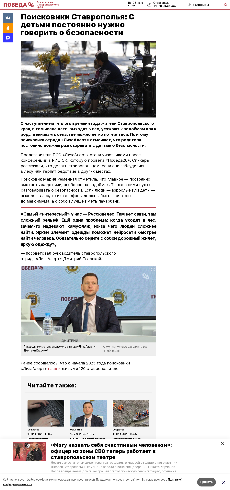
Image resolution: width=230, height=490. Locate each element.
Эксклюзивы (198, 5)
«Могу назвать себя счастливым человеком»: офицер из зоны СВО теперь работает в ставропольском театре (111, 451)
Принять (206, 482)
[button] (29, 451)
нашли (54, 368)
